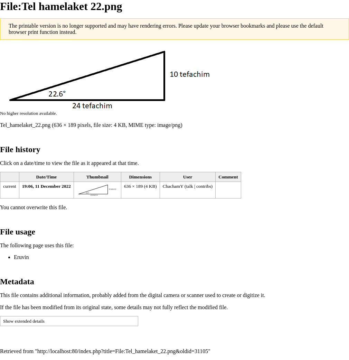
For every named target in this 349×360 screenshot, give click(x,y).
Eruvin (21, 257)
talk (189, 186)
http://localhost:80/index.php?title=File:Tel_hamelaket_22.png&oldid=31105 (122, 351)
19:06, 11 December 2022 (46, 186)
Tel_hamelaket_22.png (25, 125)
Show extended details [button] (24, 321)
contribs (203, 186)
